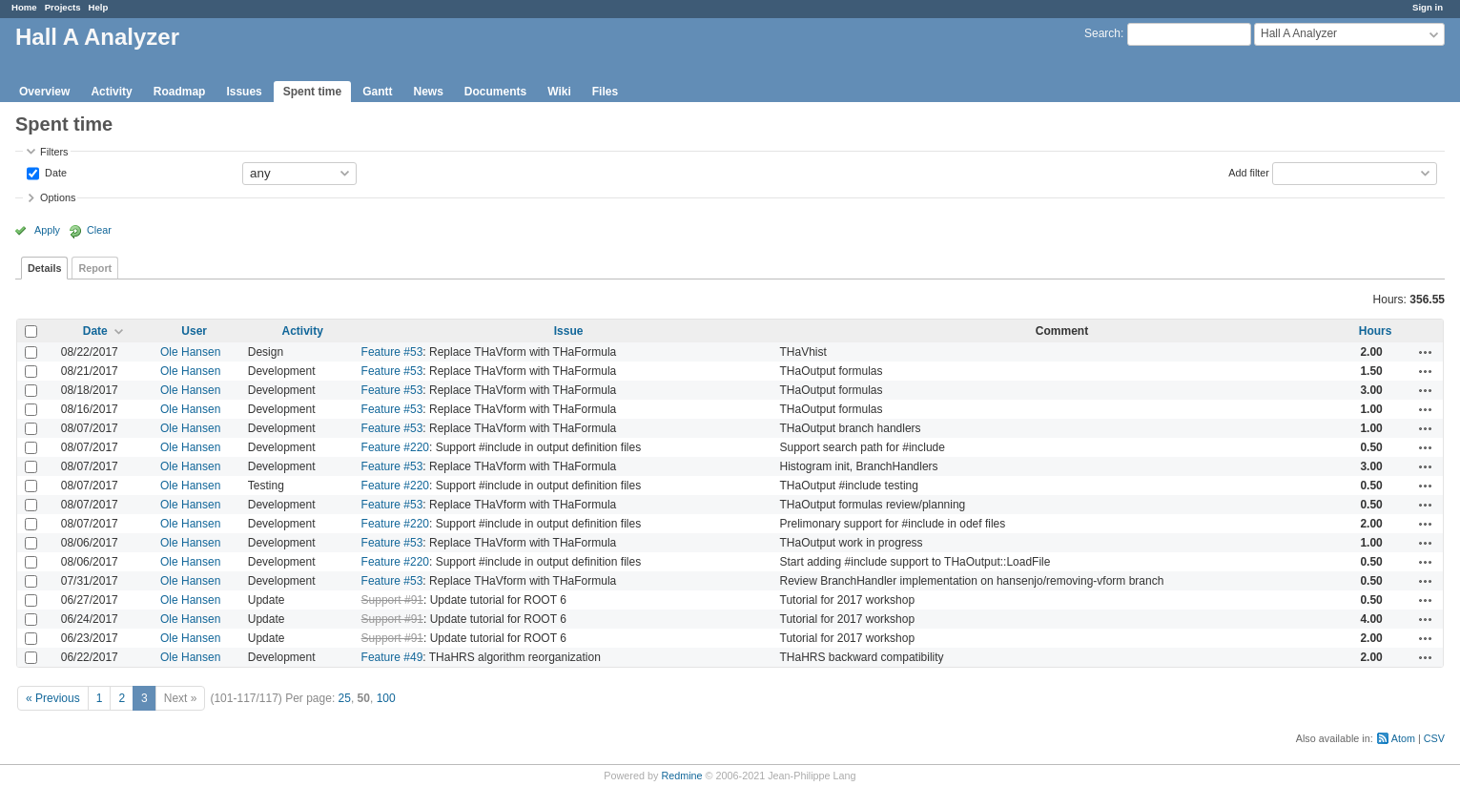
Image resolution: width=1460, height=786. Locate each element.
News (427, 91)
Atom (1403, 738)
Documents (495, 91)
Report (95, 268)
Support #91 (392, 600)
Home (24, 7)
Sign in (1427, 7)
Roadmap (180, 91)
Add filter (1248, 171)
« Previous (53, 698)
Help (99, 7)
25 (345, 698)
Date (54, 171)
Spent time (312, 91)
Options (57, 197)
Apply (47, 230)
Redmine (681, 775)
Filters (54, 151)
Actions (1425, 352)
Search (1102, 33)
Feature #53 (392, 352)
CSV (1434, 738)
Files (605, 91)
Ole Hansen (190, 352)
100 (386, 698)
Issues (243, 91)
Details (44, 268)
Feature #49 (392, 657)
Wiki (559, 91)
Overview (44, 91)
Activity (111, 91)
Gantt (377, 91)
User (194, 331)
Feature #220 (395, 447)
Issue (569, 331)
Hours (1375, 331)
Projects (63, 7)
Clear (99, 230)
